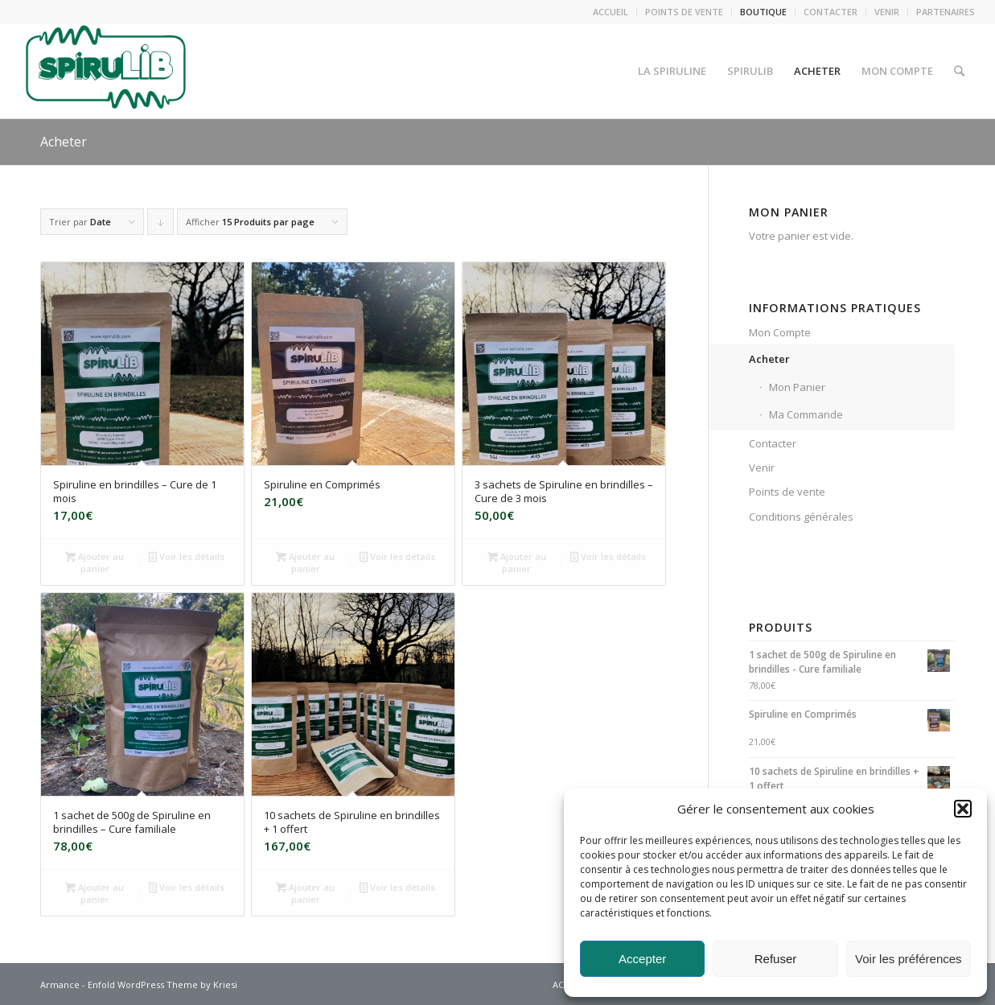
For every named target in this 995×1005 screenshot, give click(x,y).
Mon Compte (780, 332)
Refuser (775, 959)
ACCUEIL (610, 12)
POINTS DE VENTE (684, 12)
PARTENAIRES (945, 12)
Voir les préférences (908, 959)
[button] (963, 809)
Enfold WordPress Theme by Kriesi (162, 984)
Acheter (63, 141)
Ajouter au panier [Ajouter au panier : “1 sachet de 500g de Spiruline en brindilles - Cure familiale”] (94, 892)
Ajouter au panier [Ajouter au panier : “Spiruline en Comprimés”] (305, 562)
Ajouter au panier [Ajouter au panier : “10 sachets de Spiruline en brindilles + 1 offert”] (305, 892)
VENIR (886, 12)
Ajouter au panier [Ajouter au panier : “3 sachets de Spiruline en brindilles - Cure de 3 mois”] (516, 562)
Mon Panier (797, 387)
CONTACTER (830, 12)
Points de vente (787, 491)
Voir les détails (186, 556)
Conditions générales (801, 516)
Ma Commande (806, 414)
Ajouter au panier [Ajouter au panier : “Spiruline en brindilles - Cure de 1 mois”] (94, 562)
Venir (762, 467)
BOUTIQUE (763, 12)
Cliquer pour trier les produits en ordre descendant (161, 225)
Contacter (772, 443)
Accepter (642, 959)
